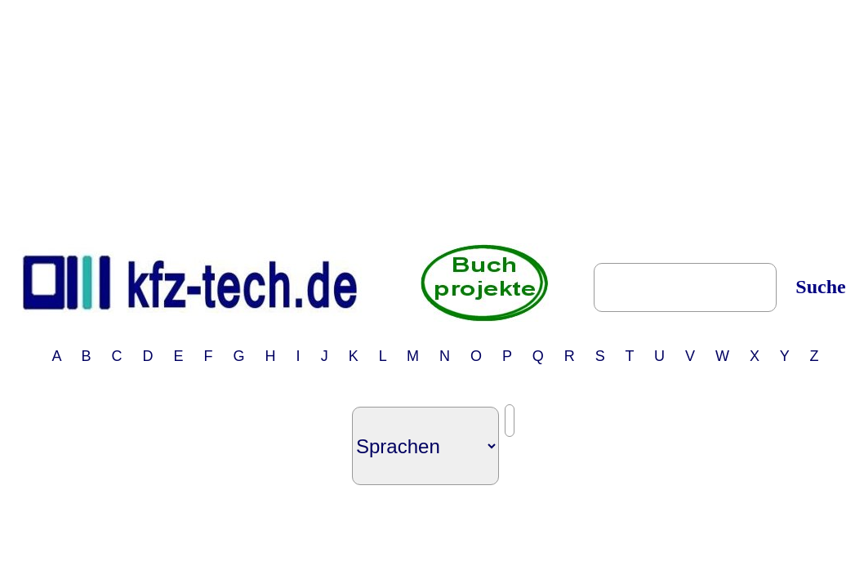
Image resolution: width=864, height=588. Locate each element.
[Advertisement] (435, 121)
